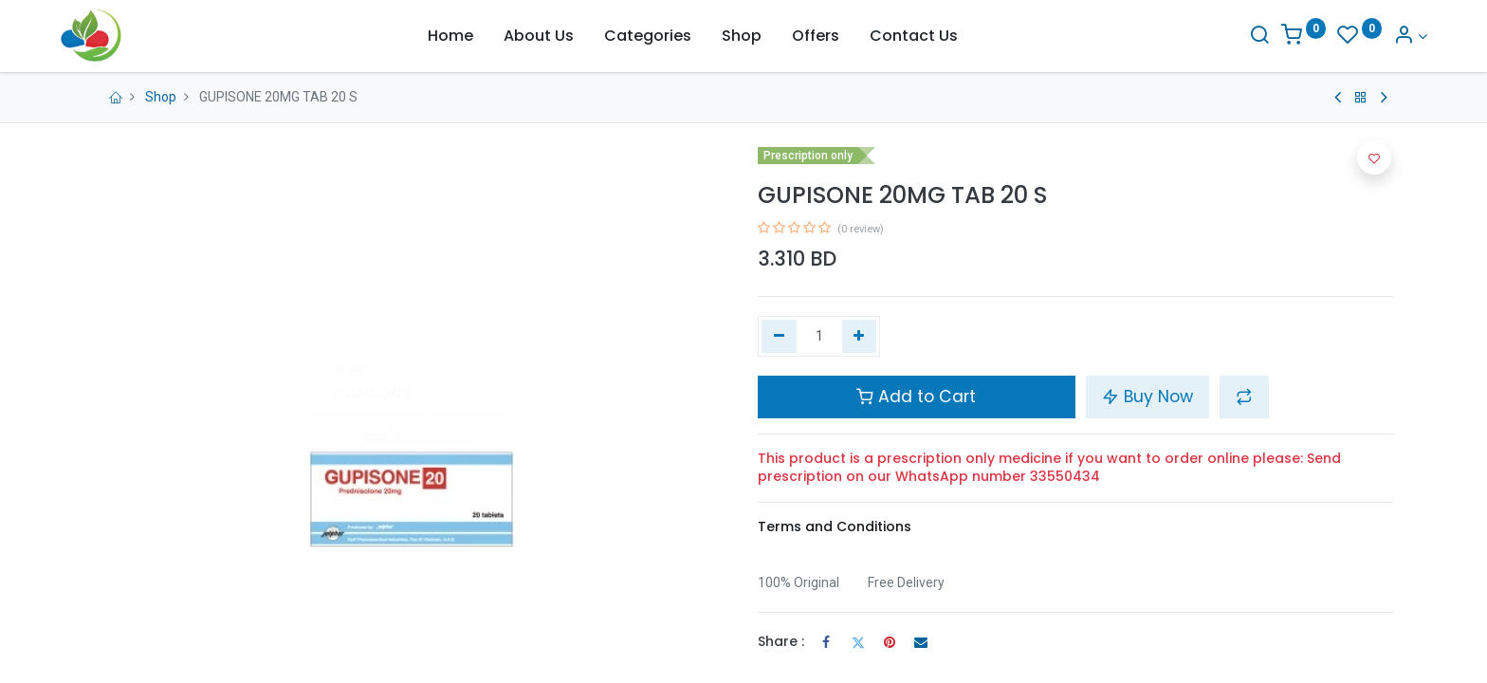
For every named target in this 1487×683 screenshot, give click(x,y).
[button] (1244, 396)
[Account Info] (1376, 37)
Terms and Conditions (834, 526)
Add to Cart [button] (916, 396)
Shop (160, 96)
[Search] (1224, 37)
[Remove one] (779, 337)
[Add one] (859, 337)
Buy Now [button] (1147, 396)
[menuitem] (450, 36)
